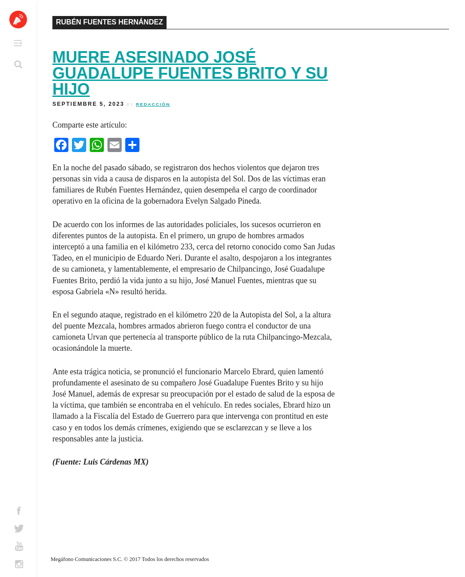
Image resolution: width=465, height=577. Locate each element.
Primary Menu (18, 43)
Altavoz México (18, 19)
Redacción (153, 104)
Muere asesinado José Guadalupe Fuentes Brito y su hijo (190, 73)
